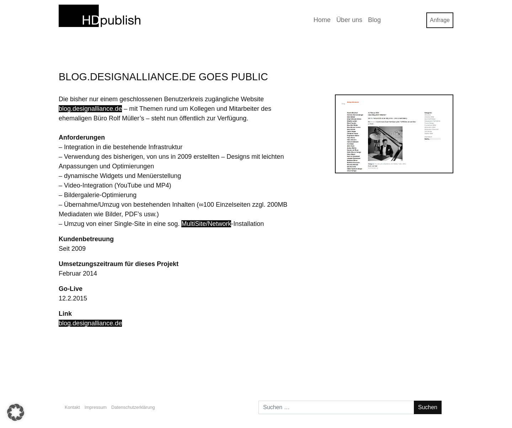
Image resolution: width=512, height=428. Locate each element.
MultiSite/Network (206, 223)
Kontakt (72, 407)
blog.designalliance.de (90, 108)
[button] (15, 412)
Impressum (96, 407)
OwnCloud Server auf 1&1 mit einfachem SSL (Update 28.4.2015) (149, 372)
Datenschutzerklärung (133, 407)
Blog (374, 19)
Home (322, 19)
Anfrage (440, 20)
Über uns (349, 19)
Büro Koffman (429, 372)
